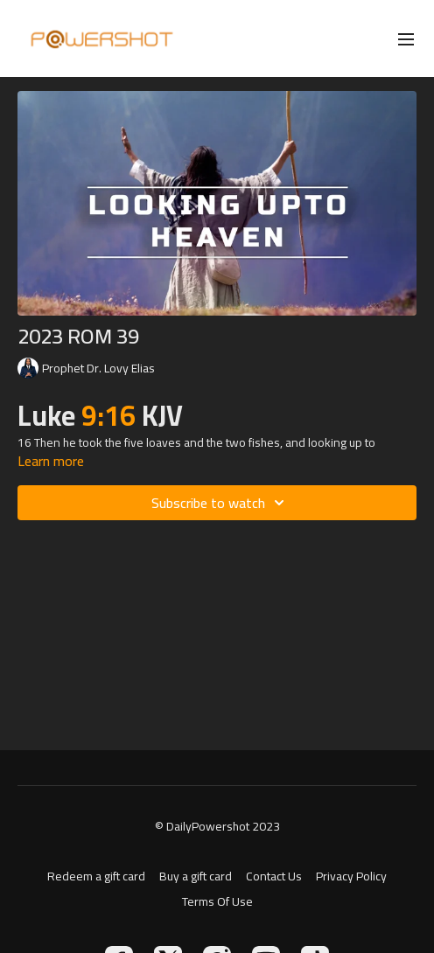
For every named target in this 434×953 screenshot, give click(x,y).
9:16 (108, 415)
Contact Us (274, 876)
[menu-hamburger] (406, 38)
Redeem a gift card (96, 876)
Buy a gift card (195, 876)
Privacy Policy (351, 876)
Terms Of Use (217, 902)
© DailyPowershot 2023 (217, 826)
